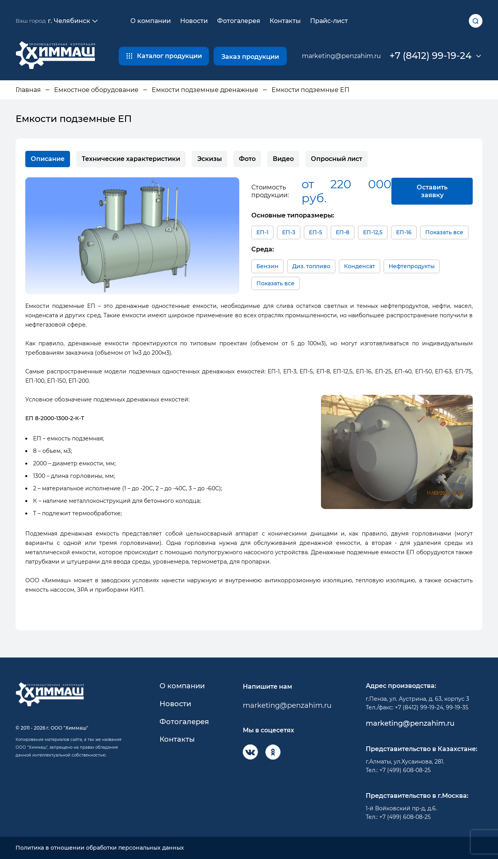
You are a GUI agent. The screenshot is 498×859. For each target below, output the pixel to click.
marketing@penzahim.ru (341, 56)
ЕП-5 (315, 232)
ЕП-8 (342, 232)
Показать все (444, 232)
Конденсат (359, 266)
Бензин (267, 266)
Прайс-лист (329, 21)
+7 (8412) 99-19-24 (430, 55)
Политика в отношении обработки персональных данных (100, 848)
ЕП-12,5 (372, 232)
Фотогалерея (238, 21)
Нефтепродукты (412, 266)
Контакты (285, 21)
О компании (150, 21)
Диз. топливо (311, 266)
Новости (194, 21)
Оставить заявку (432, 191)
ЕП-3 (288, 232)
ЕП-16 (404, 232)
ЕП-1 (262, 232)
